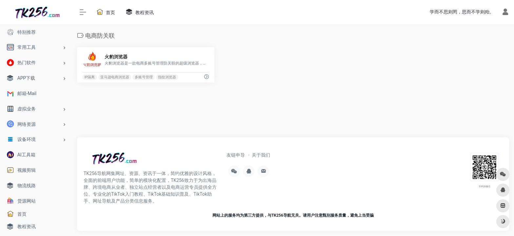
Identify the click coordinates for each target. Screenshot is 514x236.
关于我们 (261, 155)
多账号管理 (144, 77)
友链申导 (236, 155)
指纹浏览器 (167, 77)
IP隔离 (89, 77)
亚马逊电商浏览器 (114, 77)
